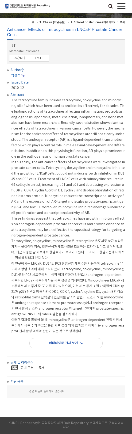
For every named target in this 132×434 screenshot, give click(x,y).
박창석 (15, 75)
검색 (110, 6)
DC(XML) (19, 58)
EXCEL (39, 58)
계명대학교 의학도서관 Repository (28, 8)
